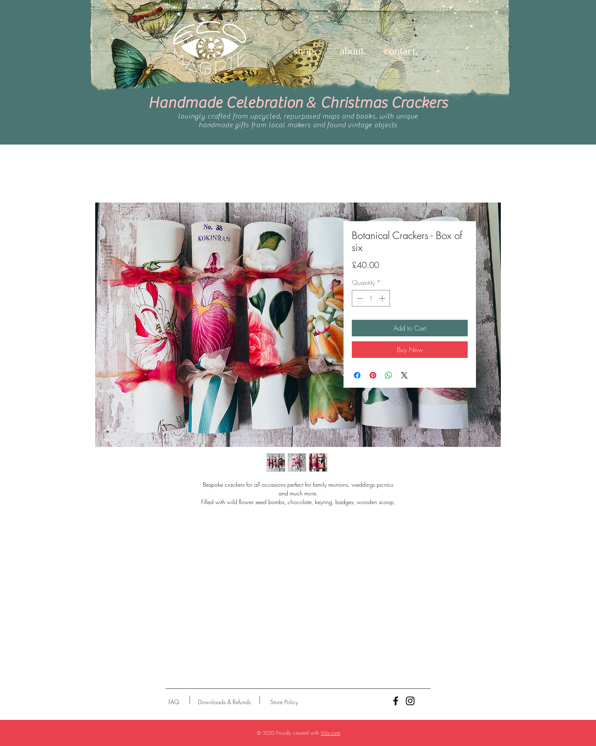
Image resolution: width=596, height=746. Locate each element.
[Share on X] (404, 375)
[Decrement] (359, 298)
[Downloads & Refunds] (224, 702)
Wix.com (330, 732)
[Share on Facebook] (357, 375)
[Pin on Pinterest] (373, 375)
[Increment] (383, 298)
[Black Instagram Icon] (410, 701)
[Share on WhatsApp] (389, 375)
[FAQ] (174, 702)
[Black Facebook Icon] (395, 701)
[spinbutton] (371, 298)
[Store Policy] (284, 702)
